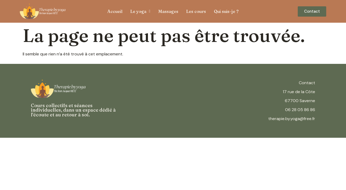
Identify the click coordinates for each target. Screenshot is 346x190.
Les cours (196, 11)
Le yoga (140, 11)
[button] (140, 11)
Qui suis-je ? (226, 11)
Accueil (114, 11)
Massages (168, 11)
